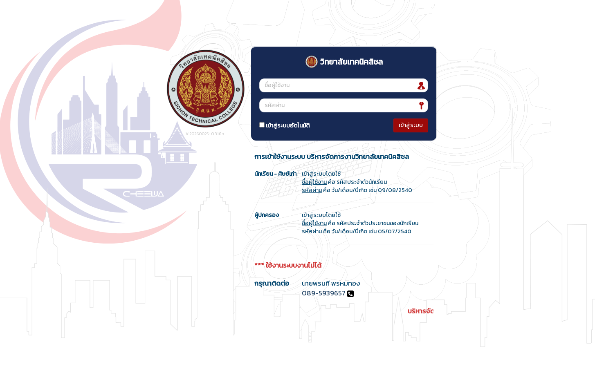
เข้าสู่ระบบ (411, 125)
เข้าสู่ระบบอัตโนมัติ (284, 125)
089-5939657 (324, 293)
